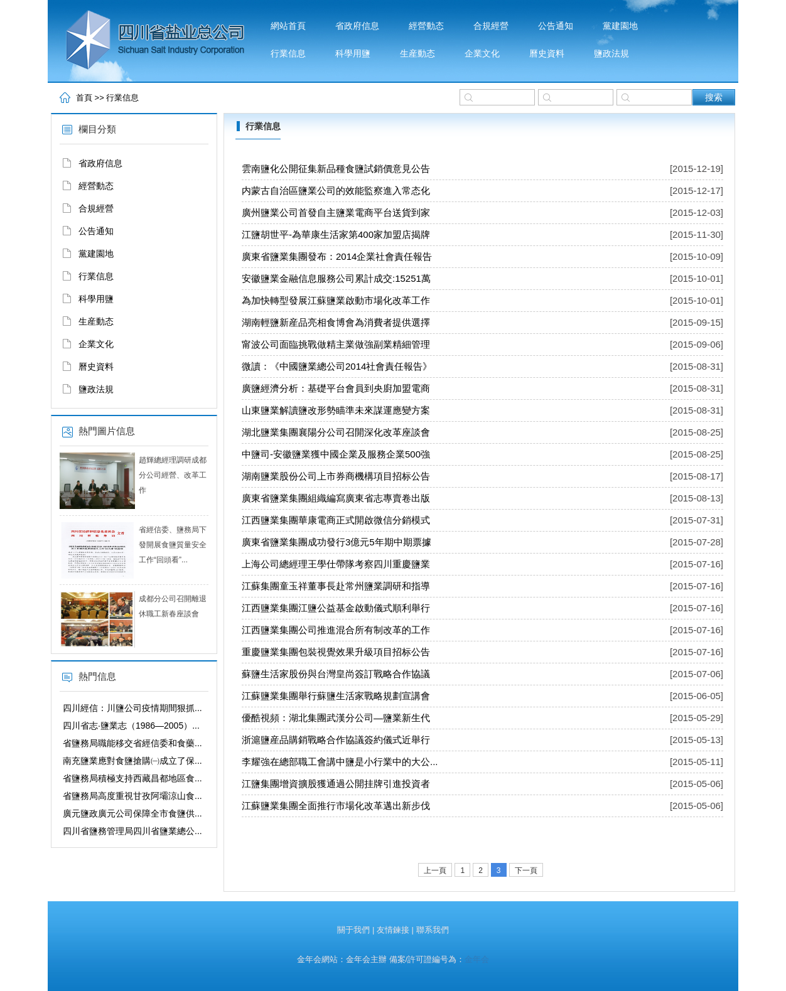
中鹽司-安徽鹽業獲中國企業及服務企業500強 (336, 454)
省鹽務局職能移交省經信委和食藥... (132, 743)
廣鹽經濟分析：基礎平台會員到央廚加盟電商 (336, 388)
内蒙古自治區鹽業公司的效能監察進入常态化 (336, 190)
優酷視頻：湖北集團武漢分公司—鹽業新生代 (336, 717)
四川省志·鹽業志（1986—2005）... (131, 725)
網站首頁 (288, 26)
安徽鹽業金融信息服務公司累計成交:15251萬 (336, 278)
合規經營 (491, 26)
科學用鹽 (352, 53)
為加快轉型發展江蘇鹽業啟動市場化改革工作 (336, 300)
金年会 (477, 959)
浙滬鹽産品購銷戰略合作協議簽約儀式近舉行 (336, 739)
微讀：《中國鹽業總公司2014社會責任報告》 (337, 366)
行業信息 (288, 53)
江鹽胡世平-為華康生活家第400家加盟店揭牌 (336, 234)
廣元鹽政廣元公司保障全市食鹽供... (132, 813)
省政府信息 (357, 26)
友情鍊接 (393, 930)
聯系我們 (432, 930)
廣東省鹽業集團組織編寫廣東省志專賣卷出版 (336, 498)
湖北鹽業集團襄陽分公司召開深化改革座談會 (336, 432)
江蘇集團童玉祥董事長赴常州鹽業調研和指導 (336, 586)
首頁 (84, 97)
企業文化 (482, 53)
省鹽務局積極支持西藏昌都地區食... (132, 778)
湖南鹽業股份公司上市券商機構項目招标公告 (336, 476)
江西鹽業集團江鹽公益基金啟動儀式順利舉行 (336, 608)
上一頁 (435, 870)
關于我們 (353, 930)
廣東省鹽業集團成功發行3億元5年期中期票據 (336, 542)
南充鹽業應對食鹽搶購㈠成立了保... (132, 761)
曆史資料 (546, 53)
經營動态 (426, 26)
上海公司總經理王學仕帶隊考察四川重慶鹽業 (336, 564)
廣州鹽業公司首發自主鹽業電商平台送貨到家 (336, 212)
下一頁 (526, 870)
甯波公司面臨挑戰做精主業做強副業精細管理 (336, 344)
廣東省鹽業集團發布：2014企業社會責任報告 (337, 256)
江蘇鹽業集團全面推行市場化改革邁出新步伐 (336, 805)
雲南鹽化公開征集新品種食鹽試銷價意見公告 (336, 168)
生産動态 (417, 53)
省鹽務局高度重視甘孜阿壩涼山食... (132, 796)
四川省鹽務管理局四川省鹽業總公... (132, 831)
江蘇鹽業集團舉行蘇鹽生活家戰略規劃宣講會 (336, 695)
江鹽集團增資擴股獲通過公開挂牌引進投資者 (336, 783)
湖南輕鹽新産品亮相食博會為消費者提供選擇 (336, 322)
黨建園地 (620, 26)
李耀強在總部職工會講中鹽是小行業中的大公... (340, 761)
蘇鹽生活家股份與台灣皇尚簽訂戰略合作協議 (336, 673)
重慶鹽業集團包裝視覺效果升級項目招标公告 (336, 651)
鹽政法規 (611, 53)
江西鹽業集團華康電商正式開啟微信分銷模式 (336, 520)
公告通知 (555, 26)
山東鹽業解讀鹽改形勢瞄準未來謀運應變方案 (336, 410)
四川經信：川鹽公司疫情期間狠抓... (132, 708)
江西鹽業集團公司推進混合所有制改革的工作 (336, 629)
